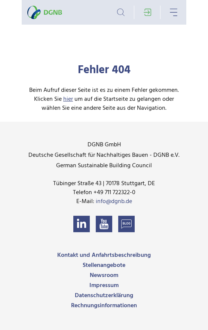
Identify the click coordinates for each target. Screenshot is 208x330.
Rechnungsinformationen (104, 306)
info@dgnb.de (114, 201)
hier (68, 99)
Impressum (104, 285)
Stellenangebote (104, 265)
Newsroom (104, 275)
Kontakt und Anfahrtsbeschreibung (104, 255)
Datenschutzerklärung (104, 296)
